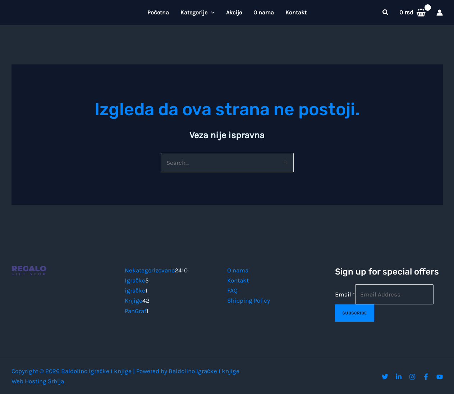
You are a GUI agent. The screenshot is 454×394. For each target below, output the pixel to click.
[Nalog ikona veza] (439, 12)
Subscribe (354, 313)
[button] (211, 12)
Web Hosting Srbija (38, 381)
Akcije (234, 12)
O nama (263, 12)
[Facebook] (426, 376)
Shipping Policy (248, 300)
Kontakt (296, 12)
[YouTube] (439, 376)
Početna (158, 12)
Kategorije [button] (197, 12)
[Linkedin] (398, 376)
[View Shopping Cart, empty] (412, 12)
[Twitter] (385, 376)
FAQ (232, 290)
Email (345, 294)
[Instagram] (412, 376)
